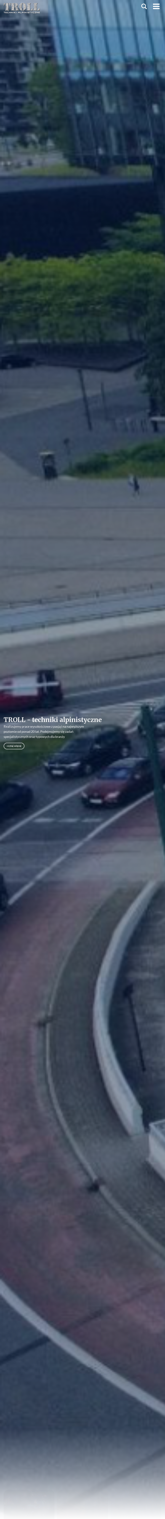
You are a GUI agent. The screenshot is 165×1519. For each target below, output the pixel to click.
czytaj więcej (14, 745)
